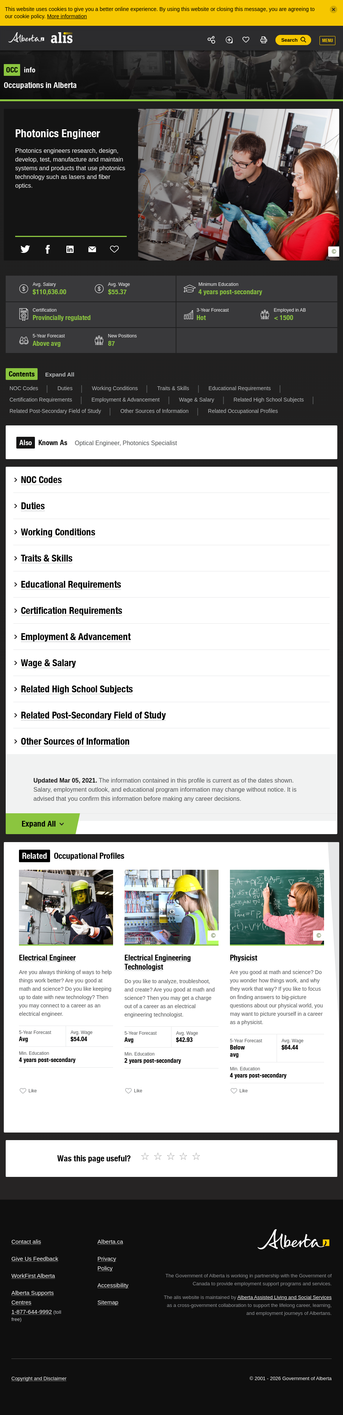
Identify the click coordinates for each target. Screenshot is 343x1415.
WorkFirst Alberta (33, 1275)
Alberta (26, 37)
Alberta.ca (110, 1241)
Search (289, 40)
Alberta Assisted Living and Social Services (284, 1297)
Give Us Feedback (34, 1258)
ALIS (62, 37)
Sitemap (108, 1302)
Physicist (236, 968)
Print (263, 40)
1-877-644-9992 (31, 1311)
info (19, 70)
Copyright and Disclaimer (38, 1378)
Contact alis (26, 1241)
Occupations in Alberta (40, 85)
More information (67, 16)
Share (211, 40)
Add (228, 40)
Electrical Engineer (59, 968)
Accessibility (113, 1285)
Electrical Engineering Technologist (159, 972)
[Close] (333, 9)
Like (246, 39)
